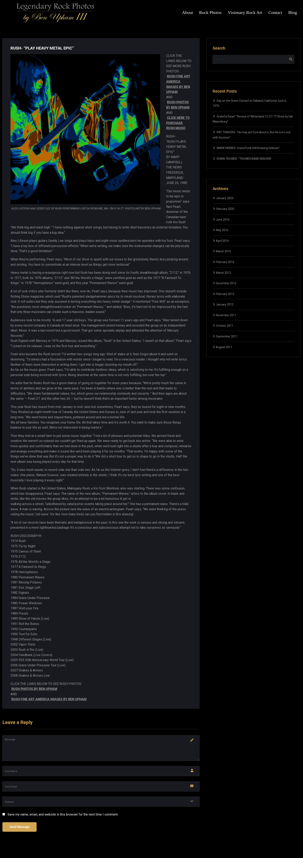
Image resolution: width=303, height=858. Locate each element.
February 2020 (225, 208)
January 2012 (224, 304)
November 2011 (226, 315)
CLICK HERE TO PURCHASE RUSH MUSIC (178, 123)
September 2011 (227, 336)
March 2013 (223, 272)
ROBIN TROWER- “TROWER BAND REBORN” (244, 158)
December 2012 (226, 283)
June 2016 (222, 219)
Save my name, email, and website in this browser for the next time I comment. (62, 814)
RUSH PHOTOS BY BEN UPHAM (34, 689)
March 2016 (223, 251)
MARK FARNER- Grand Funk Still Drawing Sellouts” (248, 148)
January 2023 (224, 198)
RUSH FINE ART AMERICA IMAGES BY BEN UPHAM (49, 699)
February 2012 (225, 294)
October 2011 (224, 325)
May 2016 (222, 230)
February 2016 (225, 262)
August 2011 (224, 347)
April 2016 (222, 240)
